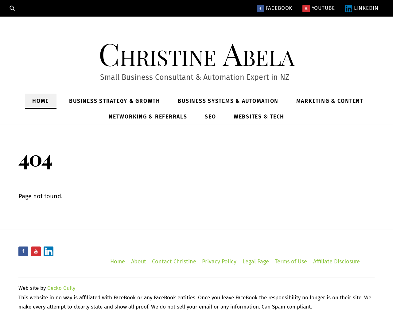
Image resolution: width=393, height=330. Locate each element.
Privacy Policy (219, 261)
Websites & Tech (259, 117)
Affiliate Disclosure (336, 261)
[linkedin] (48, 251)
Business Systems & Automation (228, 101)
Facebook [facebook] (275, 8)
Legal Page (256, 261)
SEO (210, 117)
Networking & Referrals (148, 117)
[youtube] (36, 251)
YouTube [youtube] (318, 8)
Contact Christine (174, 261)
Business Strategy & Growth (114, 101)
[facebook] (23, 251)
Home (40, 101)
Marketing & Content (330, 101)
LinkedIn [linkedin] (362, 8)
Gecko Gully (61, 288)
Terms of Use (291, 261)
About (138, 261)
